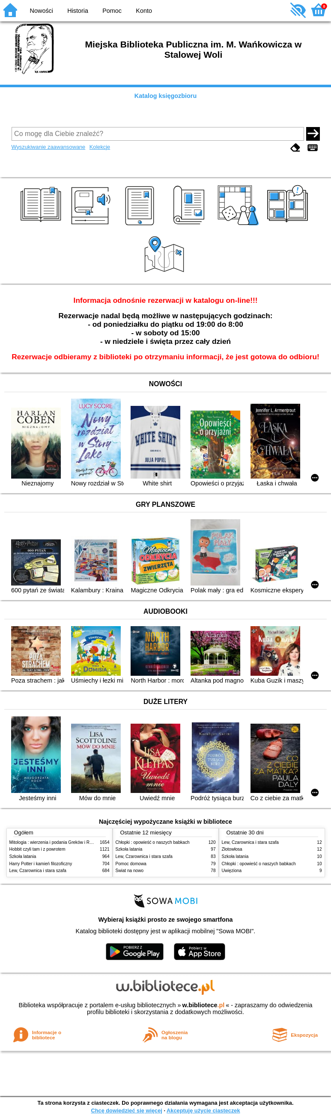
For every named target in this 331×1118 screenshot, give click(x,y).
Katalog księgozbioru (165, 95)
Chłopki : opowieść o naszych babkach (153, 842)
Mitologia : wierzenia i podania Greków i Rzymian (56, 842)
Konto (144, 10)
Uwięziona (232, 870)
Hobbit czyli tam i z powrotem (37, 849)
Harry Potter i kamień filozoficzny (40, 863)
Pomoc (112, 10)
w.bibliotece (203, 1005)
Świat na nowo (130, 870)
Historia (77, 10)
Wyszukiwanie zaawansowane (49, 147)
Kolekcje (99, 147)
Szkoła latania (22, 856)
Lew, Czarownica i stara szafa (37, 870)
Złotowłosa (232, 849)
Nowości (41, 10)
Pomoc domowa (131, 863)
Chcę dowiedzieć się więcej (126, 1110)
